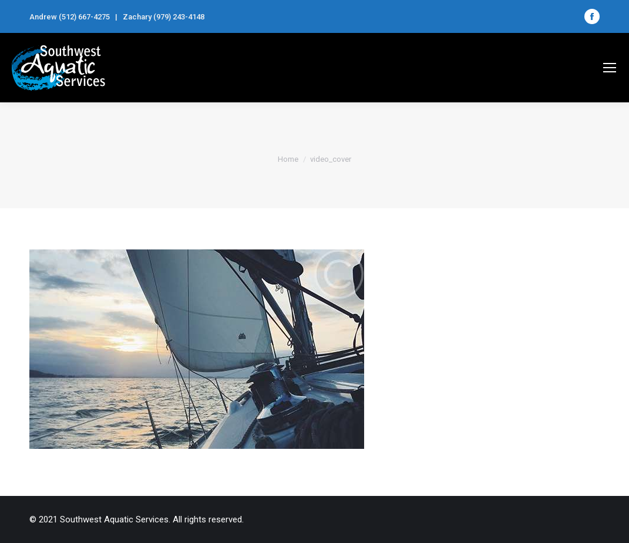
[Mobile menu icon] (609, 67)
